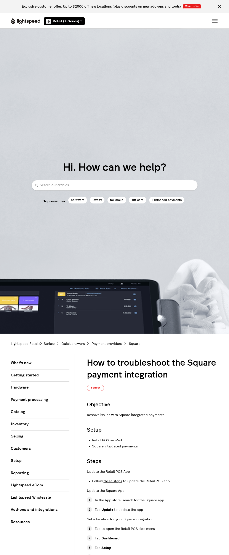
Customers (21, 449)
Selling (17, 436)
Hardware (20, 387)
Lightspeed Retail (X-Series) (32, 343)
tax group (116, 200)
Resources (20, 522)
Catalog (18, 412)
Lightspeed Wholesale (31, 498)
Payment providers (107, 343)
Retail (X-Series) (64, 21)
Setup (16, 461)
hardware (77, 200)
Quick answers (73, 343)
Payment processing (29, 400)
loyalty (97, 200)
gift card (137, 200)
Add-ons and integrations (34, 510)
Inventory (20, 424)
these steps (113, 481)
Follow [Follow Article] (95, 387)
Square (134, 343)
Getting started (25, 375)
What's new (21, 363)
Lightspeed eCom (27, 485)
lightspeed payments (167, 200)
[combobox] (115, 185)
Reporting (20, 473)
